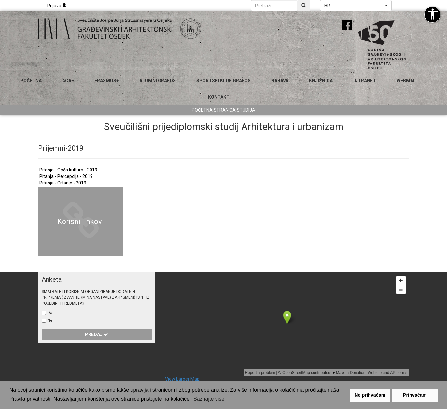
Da (50, 312)
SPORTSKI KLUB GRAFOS (223, 80)
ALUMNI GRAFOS (157, 80)
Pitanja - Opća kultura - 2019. (68, 169)
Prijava (57, 5)
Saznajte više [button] (208, 399)
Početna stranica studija (223, 110)
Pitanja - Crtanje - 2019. (63, 182)
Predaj (96, 334)
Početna (31, 80)
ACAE (68, 80)
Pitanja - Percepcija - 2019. (66, 176)
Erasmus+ (106, 80)
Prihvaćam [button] (415, 395)
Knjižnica (321, 80)
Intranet (364, 80)
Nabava (279, 80)
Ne (50, 320)
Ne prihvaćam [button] (370, 395)
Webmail (407, 80)
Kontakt (219, 97)
